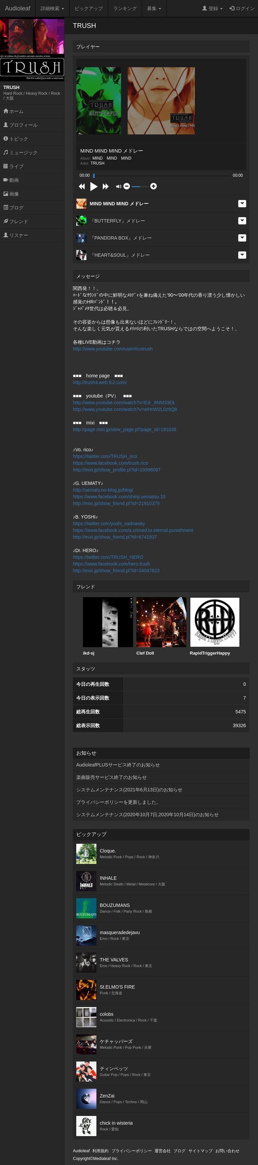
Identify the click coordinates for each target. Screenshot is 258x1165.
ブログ (13, 207)
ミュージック (20, 152)
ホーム (13, 111)
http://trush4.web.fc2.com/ (100, 382)
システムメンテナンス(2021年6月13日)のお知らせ (129, 789)
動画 (11, 180)
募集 (154, 8)
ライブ (13, 166)
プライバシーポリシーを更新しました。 (118, 802)
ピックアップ (89, 8)
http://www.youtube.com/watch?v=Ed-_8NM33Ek (124, 402)
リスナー (15, 235)
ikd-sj (108, 626)
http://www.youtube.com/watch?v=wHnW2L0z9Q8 (125, 409)
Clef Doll (161, 626)
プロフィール (20, 125)
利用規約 (100, 1151)
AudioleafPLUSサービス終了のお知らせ (118, 764)
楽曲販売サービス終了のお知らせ (111, 777)
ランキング (125, 8)
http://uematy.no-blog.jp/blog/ (103, 490)
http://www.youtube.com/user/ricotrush (113, 348)
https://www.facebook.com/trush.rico (110, 463)
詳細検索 (52, 8)
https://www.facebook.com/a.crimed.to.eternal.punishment (133, 530)
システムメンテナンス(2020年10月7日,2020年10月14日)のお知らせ (147, 814)
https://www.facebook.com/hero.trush (111, 564)
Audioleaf (17, 8)
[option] (108, 626)
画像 (11, 194)
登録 (212, 8)
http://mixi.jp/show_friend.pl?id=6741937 (115, 537)
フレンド (15, 221)
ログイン (242, 8)
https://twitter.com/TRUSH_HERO (108, 557)
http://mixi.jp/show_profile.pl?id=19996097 (117, 469)
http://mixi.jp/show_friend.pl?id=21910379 (116, 503)
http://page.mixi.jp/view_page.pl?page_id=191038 (124, 429)
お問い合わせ (227, 1151)
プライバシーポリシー (132, 1151)
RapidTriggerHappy (215, 626)
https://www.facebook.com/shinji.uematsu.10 (119, 496)
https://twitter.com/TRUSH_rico (105, 456)
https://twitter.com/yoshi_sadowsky (109, 523)
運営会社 (163, 1151)
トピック (15, 138)
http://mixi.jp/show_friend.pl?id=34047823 (116, 570)
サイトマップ (200, 1151)
